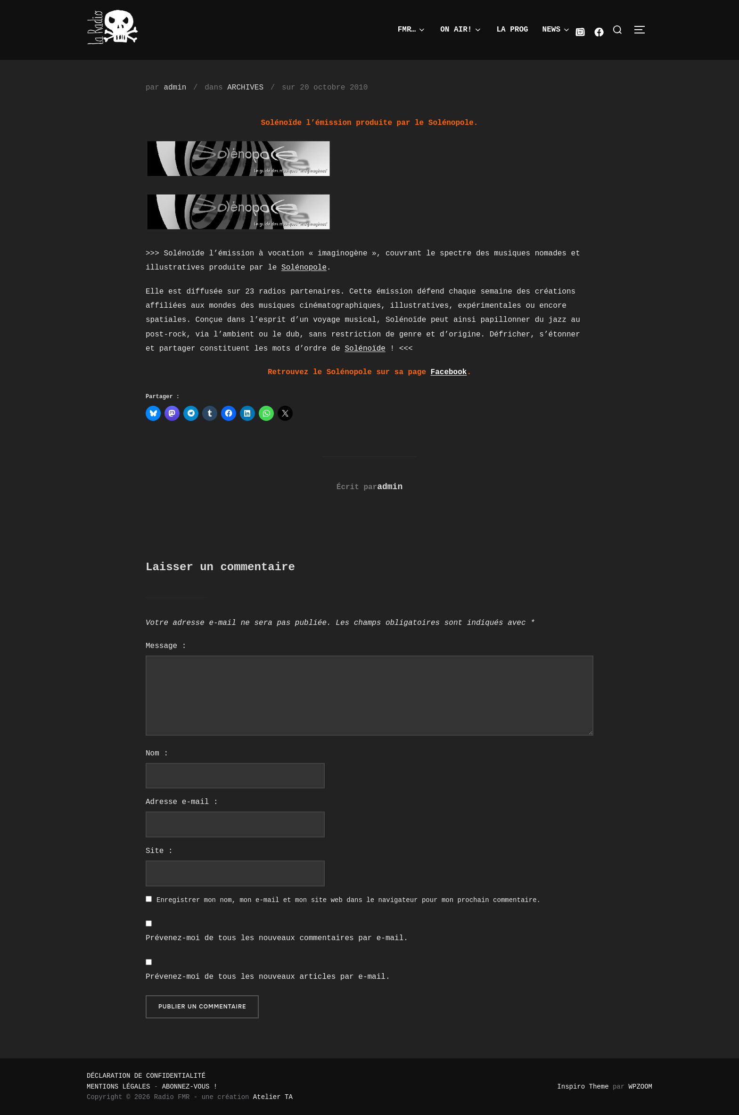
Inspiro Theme (582, 1086)
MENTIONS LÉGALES (118, 1086)
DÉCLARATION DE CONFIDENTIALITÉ (146, 1076)
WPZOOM (640, 1086)
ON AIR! (461, 29)
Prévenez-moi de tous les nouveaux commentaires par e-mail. (277, 938)
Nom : (157, 753)
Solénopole (304, 267)
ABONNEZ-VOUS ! (190, 1086)
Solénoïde (365, 348)
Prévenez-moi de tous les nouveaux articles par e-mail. (268, 977)
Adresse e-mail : (182, 802)
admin (175, 87)
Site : (159, 851)
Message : (166, 646)
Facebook (449, 372)
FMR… (412, 29)
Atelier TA (273, 1097)
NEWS (556, 29)
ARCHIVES (245, 87)
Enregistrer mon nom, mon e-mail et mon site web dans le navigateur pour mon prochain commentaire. (348, 900)
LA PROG (512, 29)
